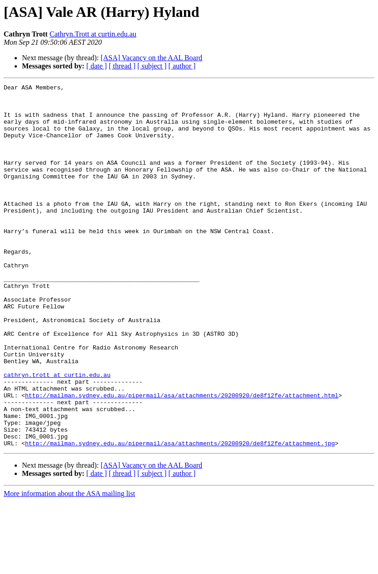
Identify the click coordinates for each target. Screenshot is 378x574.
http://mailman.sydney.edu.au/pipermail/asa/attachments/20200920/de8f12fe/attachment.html (181, 458)
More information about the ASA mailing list (69, 566)
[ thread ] (122, 66)
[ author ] (182, 66)
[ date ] (96, 66)
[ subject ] (152, 66)
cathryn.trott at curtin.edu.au (57, 433)
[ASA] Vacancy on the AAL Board (151, 58)
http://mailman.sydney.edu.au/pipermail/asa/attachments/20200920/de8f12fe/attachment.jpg (180, 515)
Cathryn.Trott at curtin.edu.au (92, 34)
